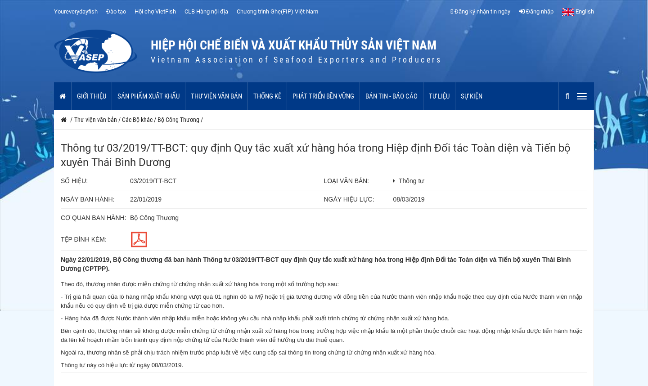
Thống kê (267, 96)
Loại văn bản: (346, 180)
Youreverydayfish (76, 11)
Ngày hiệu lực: (349, 199)
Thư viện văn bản (216, 96)
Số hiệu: (74, 180)
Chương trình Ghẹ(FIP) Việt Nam (277, 11)
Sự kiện (471, 96)
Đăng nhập (536, 11)
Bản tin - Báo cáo (391, 96)
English (578, 11)
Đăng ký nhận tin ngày (480, 11)
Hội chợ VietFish (155, 11)
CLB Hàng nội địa (206, 11)
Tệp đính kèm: (84, 239)
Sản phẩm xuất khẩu (148, 96)
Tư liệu (439, 96)
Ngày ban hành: (88, 199)
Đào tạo (116, 11)
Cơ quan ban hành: (93, 217)
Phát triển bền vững (323, 96)
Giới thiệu (91, 96)
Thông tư (411, 180)
